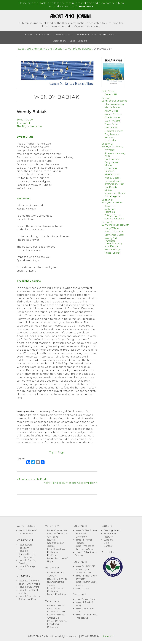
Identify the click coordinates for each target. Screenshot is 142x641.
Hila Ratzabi (111, 187)
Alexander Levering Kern (115, 154)
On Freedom (43, 34)
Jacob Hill (110, 206)
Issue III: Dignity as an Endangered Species (57, 582)
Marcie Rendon (113, 107)
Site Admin (108, 636)
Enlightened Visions (39, 48)
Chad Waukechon (114, 104)
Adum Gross (111, 110)
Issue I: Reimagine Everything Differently (57, 624)
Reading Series (108, 34)
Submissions (59, 41)
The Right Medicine (29, 126)
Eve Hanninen (112, 159)
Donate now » (84, 6)
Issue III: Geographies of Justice (55, 542)
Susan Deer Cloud (114, 218)
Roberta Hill (111, 94)
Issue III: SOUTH (56, 611)
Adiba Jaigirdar (112, 196)
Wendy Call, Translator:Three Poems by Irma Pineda (114, 242)
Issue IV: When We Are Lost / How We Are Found (57, 533)
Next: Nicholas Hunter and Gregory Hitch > (70, 482)
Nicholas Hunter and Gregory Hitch (114, 182)
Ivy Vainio (110, 149)
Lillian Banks (111, 127)
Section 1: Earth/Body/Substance (114, 99)
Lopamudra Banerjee (111, 169)
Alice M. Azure (112, 117)
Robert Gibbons (113, 114)
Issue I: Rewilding (56, 594)
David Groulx (111, 124)
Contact (108, 546)
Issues (20, 48)
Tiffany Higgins (112, 215)
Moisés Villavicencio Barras (114, 191)
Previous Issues (63, 34)
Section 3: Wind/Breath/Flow (112, 201)
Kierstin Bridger (113, 249)
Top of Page (56, 452)
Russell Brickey (112, 252)
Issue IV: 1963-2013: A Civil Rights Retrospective (85, 569)
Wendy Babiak (112, 177)
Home (28, 34)
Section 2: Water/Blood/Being (73, 48)
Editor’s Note (109, 91)
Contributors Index (86, 34)
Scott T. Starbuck (114, 231)
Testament (23, 123)
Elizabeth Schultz (114, 131)
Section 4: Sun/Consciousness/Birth (115, 223)
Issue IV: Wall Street (86, 599)
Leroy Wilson (112, 228)
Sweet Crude (25, 119)
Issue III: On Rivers (29, 587)
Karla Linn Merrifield (110, 210)
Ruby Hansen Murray (112, 163)
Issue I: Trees (82, 588)
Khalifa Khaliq (112, 174)
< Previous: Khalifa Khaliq (32, 479)
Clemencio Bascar (114, 235)
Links (72, 41)
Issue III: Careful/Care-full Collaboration (27, 554)
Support (83, 41)
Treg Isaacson (112, 134)
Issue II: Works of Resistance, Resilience (56, 552)
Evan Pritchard (112, 121)
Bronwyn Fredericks (110, 139)
